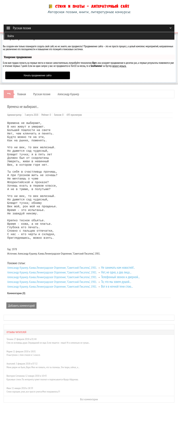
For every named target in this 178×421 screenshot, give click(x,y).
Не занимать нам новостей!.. (118, 267)
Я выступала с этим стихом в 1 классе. (24, 354)
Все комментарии (89, 399)
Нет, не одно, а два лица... (116, 272)
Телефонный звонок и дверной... (120, 277)
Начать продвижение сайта (38, 75)
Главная (21, 94)
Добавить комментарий (21, 305)
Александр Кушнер (68, 94)
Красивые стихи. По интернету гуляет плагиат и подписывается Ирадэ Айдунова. (42, 379)
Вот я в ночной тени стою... (117, 286)
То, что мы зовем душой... (116, 281)
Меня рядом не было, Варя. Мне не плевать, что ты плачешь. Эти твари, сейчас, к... (43, 367)
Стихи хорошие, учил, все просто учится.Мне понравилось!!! (33, 391)
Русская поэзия (41, 94)
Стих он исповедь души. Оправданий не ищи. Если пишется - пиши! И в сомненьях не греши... (48, 342)
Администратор (14, 114)
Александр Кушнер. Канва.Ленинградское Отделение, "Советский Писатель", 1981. (52, 267)
